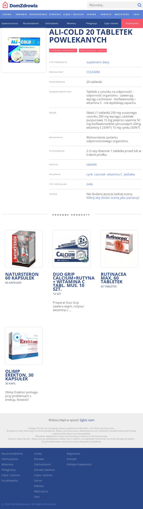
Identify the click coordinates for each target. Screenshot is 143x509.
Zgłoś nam (87, 420)
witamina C (114, 174)
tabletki (91, 164)
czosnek (99, 174)
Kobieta (39, 486)
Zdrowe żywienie (44, 470)
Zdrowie (39, 459)
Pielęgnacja (8, 470)
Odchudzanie (9, 459)
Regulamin (73, 453)
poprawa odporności (63, 50)
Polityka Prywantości (79, 464)
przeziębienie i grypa (93, 50)
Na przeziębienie (12, 453)
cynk (89, 174)
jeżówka (129, 174)
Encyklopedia (9, 480)
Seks (37, 496)
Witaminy (7, 464)
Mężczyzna (41, 491)
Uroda (38, 453)
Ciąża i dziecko (10, 475)
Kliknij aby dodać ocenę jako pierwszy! (112, 198)
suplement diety (97, 62)
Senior (38, 480)
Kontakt (71, 459)
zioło (89, 184)
